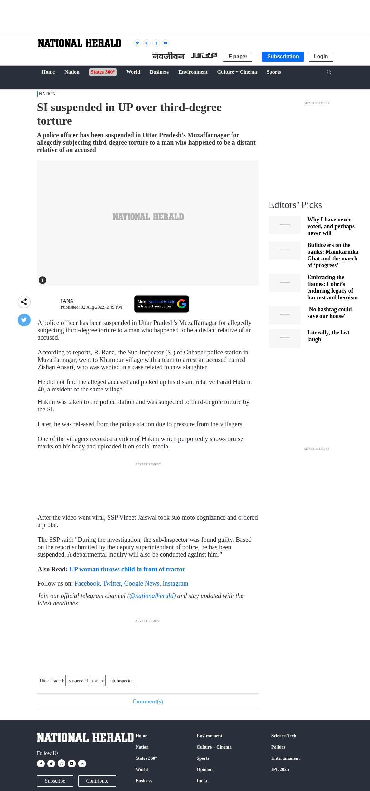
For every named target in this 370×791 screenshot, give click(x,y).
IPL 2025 (280, 769)
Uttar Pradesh (52, 680)
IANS (67, 301)
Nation (47, 93)
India (202, 780)
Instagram (175, 583)
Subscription (283, 56)
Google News (141, 583)
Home (141, 735)
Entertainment (285, 758)
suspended (78, 680)
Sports (203, 758)
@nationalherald (151, 595)
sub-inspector (121, 680)
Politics (278, 747)
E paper (237, 56)
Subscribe (55, 781)
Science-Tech (283, 735)
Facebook (87, 583)
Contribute (97, 781)
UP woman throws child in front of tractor (127, 569)
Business (144, 780)
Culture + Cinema (214, 747)
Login (321, 56)
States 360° (146, 758)
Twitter (112, 583)
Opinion (205, 769)
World (142, 769)
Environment (209, 735)
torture (98, 680)
